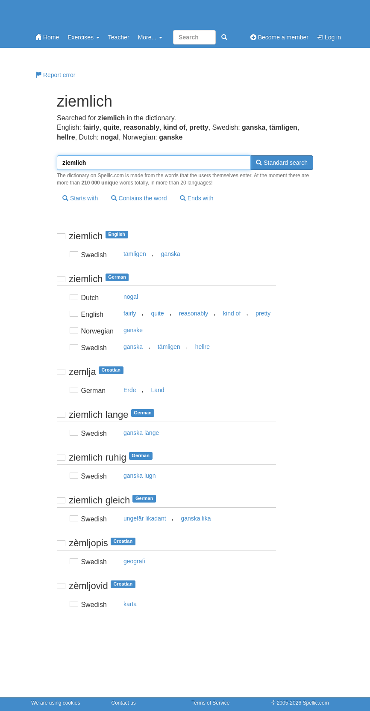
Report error (55, 74)
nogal (130, 296)
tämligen (134, 253)
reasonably (193, 313)
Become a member (279, 37)
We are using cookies (55, 703)
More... (150, 37)
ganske (133, 330)
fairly (129, 313)
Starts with (80, 198)
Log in (329, 37)
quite (157, 313)
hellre (202, 346)
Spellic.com (315, 703)
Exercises (84, 37)
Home (47, 37)
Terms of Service (210, 703)
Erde (129, 390)
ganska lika (196, 518)
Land (157, 390)
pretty (262, 313)
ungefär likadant (144, 518)
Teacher (118, 37)
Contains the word (139, 198)
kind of (232, 313)
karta (130, 604)
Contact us (124, 703)
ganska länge (141, 432)
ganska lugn (139, 475)
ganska (170, 253)
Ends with (197, 198)
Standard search (282, 162)
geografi (134, 561)
